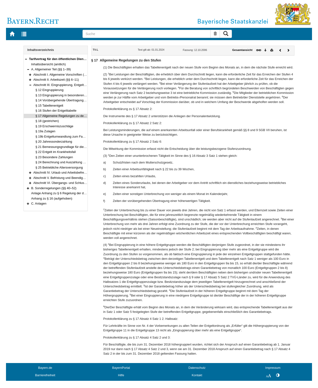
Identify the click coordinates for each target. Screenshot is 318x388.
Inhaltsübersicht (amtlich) (48, 64)
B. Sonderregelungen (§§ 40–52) (54, 188)
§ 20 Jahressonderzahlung (53, 141)
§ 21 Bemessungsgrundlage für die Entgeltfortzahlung (72, 147)
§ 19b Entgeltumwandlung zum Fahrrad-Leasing (68, 136)
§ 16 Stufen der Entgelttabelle (56, 110)
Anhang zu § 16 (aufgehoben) (51, 198)
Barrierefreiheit (45, 375)
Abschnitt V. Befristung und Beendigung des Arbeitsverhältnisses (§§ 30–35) (85, 178)
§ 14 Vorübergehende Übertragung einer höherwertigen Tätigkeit (79, 100)
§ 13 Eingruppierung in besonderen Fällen (64, 95)
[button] (26, 59)
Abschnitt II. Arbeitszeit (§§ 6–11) (56, 79)
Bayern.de (45, 368)
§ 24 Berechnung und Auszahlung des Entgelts (67, 162)
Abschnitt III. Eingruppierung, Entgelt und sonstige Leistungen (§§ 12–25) (83, 85)
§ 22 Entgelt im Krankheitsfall (55, 152)
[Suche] (146, 34)
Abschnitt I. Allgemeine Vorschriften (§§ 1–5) (63, 74)
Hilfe (121, 375)
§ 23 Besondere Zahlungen (54, 157)
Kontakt (197, 375)
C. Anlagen (38, 203)
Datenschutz (197, 368)
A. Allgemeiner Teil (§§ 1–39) (51, 69)
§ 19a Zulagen (45, 131)
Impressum (272, 368)
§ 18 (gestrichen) (47, 121)
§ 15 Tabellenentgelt (49, 105)
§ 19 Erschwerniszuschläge (54, 126)
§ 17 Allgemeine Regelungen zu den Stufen (65, 116)
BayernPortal (121, 368)
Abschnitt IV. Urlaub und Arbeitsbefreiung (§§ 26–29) (69, 172)
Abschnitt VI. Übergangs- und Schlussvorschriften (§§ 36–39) (75, 183)
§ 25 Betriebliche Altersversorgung (59, 167)
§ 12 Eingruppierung (49, 90)
